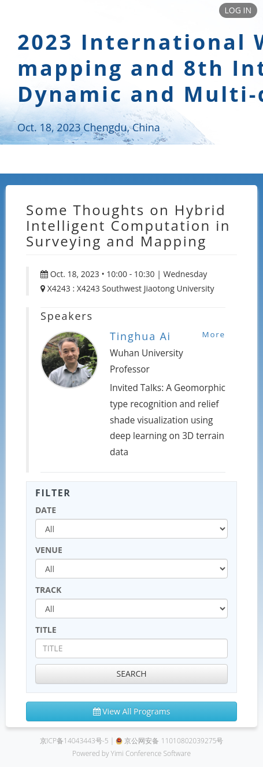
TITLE (46, 629)
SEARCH (131, 673)
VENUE (48, 549)
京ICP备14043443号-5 (74, 741)
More (213, 335)
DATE (45, 509)
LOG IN (238, 10)
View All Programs (132, 711)
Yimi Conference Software (151, 753)
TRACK (48, 589)
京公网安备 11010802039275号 (169, 741)
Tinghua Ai (140, 336)
